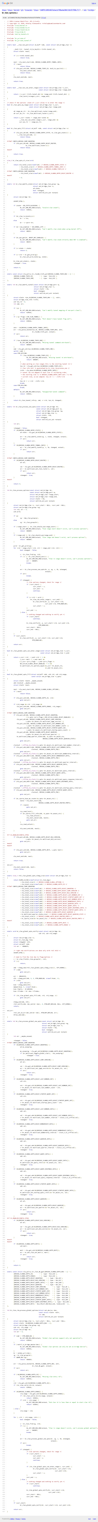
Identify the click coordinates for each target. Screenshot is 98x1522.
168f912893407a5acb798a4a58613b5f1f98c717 (60, 10)
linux (4, 10)
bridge (91, 10)
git (22, 10)
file (43, 18)
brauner (28, 10)
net (85, 10)
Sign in (94, 3)
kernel (16, 10)
